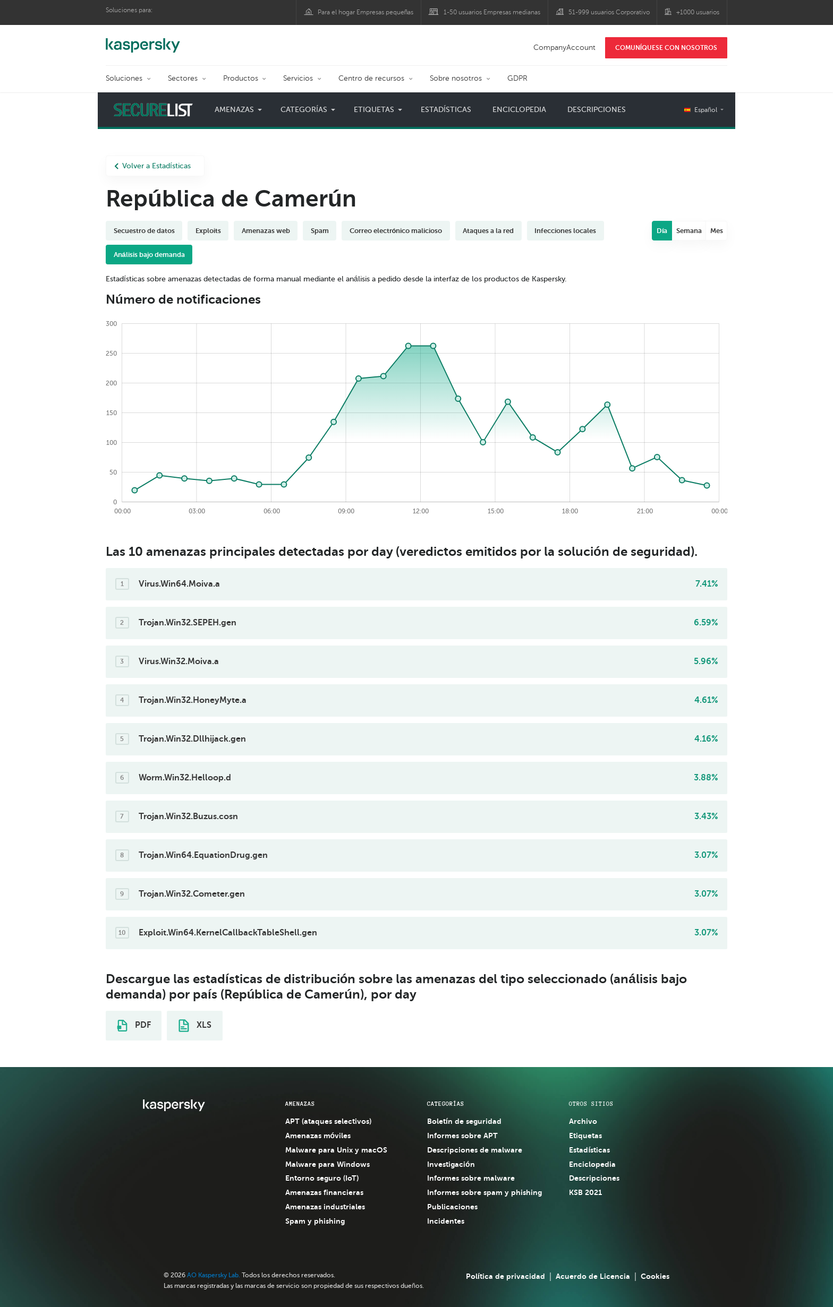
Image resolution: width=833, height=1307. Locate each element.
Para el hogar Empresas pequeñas (366, 12)
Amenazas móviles (318, 1135)
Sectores (183, 78)
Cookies (655, 1276)
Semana (689, 231)
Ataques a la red (488, 231)
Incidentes (445, 1221)
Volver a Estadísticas (152, 166)
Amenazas (234, 110)
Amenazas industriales (325, 1206)
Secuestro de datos (144, 231)
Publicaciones (452, 1206)
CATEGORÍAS (445, 1103)
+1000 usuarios (697, 12)
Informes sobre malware (471, 1178)
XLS (194, 1025)
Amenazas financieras (324, 1192)
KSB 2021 (585, 1192)
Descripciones (596, 110)
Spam (320, 231)
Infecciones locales (565, 231)
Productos (240, 78)
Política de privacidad (505, 1276)
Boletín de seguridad (464, 1121)
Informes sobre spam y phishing (484, 1192)
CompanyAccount (564, 47)
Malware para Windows (327, 1164)
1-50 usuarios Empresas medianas (492, 12)
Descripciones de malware (474, 1150)
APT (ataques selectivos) (328, 1121)
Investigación (451, 1164)
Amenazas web (266, 231)
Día (662, 231)
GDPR (517, 78)
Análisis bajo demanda (149, 255)
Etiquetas (374, 110)
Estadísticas (446, 110)
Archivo (583, 1121)
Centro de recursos (371, 78)
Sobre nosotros (456, 78)
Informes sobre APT (462, 1135)
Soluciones (124, 78)
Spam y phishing (315, 1221)
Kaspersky (143, 40)
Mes (716, 231)
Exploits (208, 231)
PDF (134, 1025)
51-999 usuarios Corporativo (609, 12)
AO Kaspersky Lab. (213, 1275)
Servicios (298, 78)
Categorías (303, 110)
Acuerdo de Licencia (593, 1276)
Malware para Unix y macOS (336, 1150)
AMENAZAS (300, 1103)
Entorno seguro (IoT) (322, 1178)
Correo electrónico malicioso (396, 231)
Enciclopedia (519, 110)
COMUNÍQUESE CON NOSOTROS (666, 47)
